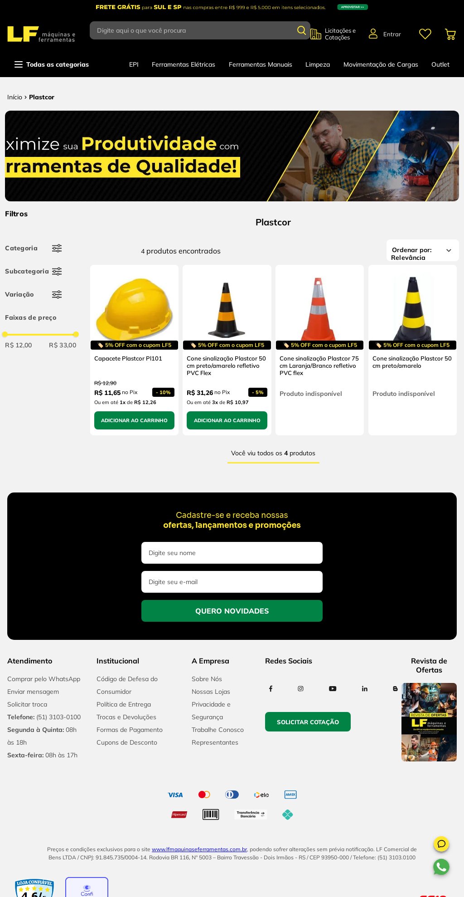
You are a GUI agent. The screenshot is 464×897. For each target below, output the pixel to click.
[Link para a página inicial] (14, 97)
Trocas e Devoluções (126, 717)
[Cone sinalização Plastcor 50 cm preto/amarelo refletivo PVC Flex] (227, 350)
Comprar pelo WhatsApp (43, 679)
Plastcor (41, 97)
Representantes (215, 742)
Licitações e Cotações (340, 34)
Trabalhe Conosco (218, 730)
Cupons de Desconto (127, 742)
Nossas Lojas (211, 691)
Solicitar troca (27, 704)
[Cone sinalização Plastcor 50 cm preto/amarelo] (412, 350)
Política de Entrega (124, 704)
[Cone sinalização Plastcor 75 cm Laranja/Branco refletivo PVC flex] (320, 350)
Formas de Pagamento (130, 730)
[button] (441, 845)
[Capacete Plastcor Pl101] (134, 350)
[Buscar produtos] (302, 30)
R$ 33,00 (62, 345)
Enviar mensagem (33, 691)
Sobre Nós (207, 679)
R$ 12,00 (18, 345)
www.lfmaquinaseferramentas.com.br (199, 849)
